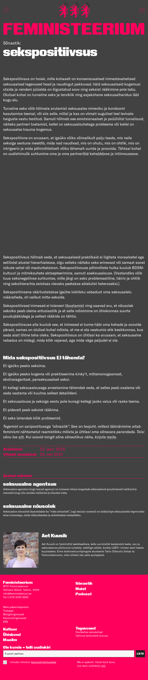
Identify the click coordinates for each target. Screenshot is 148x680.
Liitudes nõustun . (30, 662)
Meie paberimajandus (16, 607)
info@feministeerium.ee (17, 593)
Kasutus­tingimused (14, 618)
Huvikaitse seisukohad (89, 632)
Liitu (140, 653)
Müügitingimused (13, 614)
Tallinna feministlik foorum (92, 635)
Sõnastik (84, 583)
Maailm (10, 640)
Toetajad (8, 610)
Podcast (84, 594)
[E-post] (68, 653)
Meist (81, 589)
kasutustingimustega (43, 662)
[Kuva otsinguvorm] (6, 10)
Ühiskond (12, 634)
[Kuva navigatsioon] (142, 10)
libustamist (74, 305)
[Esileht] (74, 10)
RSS (5, 621)
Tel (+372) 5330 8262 (15, 597)
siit (103, 665)
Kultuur (10, 629)
